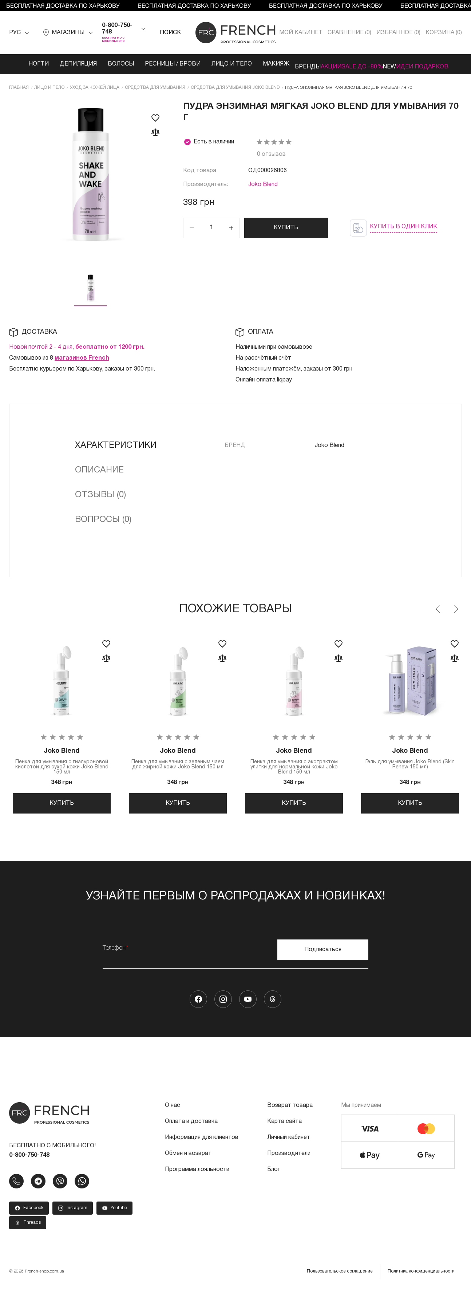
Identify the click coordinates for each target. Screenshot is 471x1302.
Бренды (285, 64)
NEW (395, 64)
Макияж (248, 64)
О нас (172, 1119)
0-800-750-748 (117, 29)
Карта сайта (284, 1135)
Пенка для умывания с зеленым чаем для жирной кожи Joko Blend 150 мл (177, 767)
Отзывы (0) (100, 500)
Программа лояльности (197, 1183)
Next (455, 614)
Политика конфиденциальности (421, 1285)
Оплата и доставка (191, 1135)
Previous (438, 614)
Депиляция (61, 64)
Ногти (22, 64)
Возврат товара (290, 1119)
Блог (273, 1183)
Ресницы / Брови (144, 67)
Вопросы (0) (103, 525)
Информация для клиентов (201, 1151)
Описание (99, 475)
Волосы (104, 64)
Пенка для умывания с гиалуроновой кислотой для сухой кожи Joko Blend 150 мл (61, 767)
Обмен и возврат (188, 1167)
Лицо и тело (200, 67)
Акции (319, 64)
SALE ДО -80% (353, 67)
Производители (288, 1167)
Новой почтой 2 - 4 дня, (77, 352)
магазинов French (82, 363)
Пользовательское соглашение (340, 1285)
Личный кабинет (288, 1151)
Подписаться (322, 963)
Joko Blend (263, 189)
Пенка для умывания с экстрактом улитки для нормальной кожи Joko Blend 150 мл (294, 767)
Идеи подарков (430, 67)
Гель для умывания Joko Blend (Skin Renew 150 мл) (410, 765)
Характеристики (116, 451)
